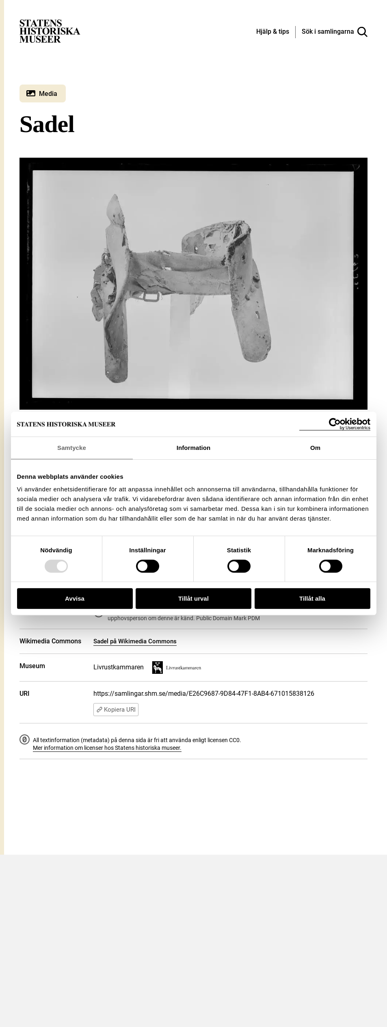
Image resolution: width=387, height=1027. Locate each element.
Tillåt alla (312, 598)
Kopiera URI (116, 709)
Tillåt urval (193, 598)
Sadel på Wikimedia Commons (135, 641)
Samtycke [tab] (71, 447)
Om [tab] (315, 447)
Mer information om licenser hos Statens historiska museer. (107, 748)
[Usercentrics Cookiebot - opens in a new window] (334, 424)
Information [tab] (194, 447)
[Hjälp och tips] (272, 32)
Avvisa (74, 598)
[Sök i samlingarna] (335, 32)
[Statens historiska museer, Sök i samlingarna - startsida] (49, 31)
